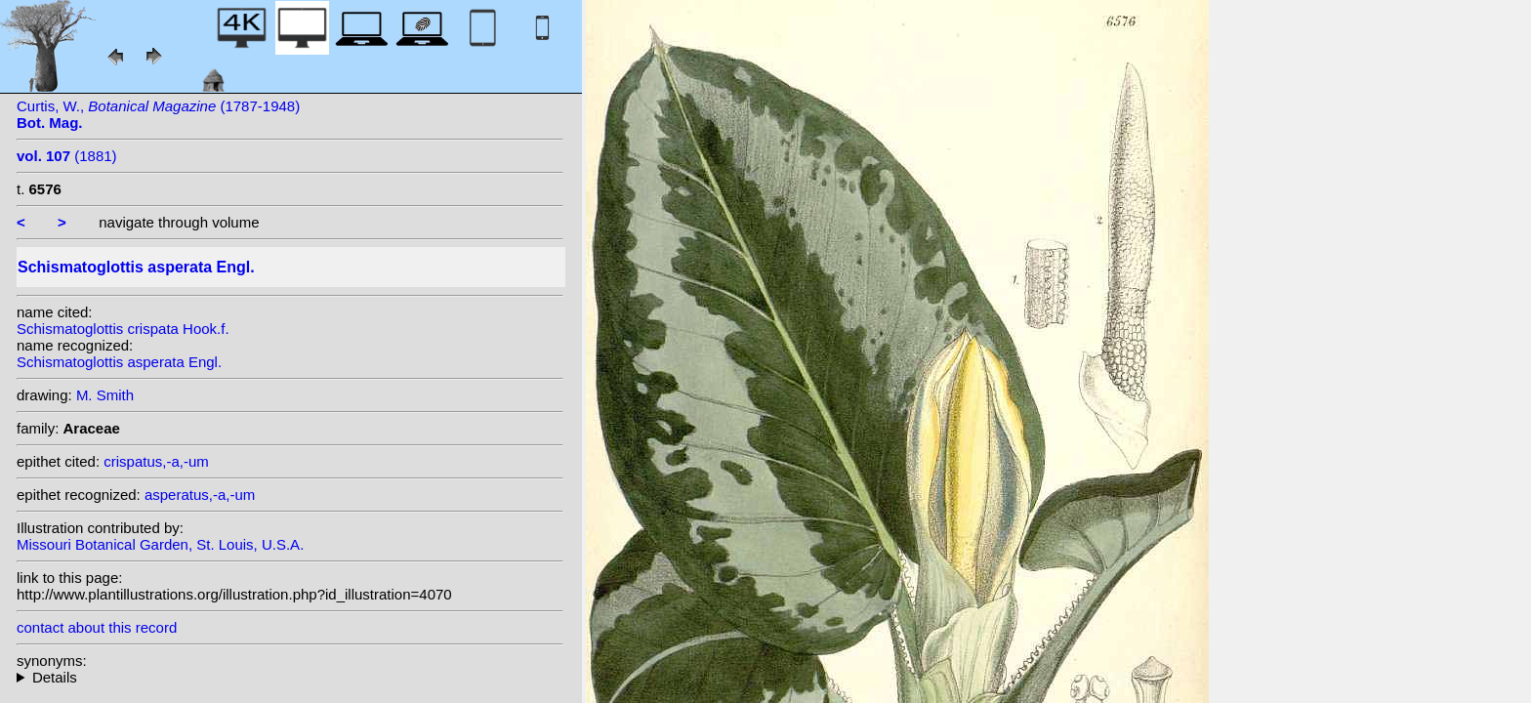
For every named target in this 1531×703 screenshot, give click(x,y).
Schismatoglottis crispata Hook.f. (123, 328)
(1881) (67, 155)
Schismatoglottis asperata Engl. (119, 361)
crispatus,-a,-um (156, 461)
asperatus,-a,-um (200, 494)
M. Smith (105, 395)
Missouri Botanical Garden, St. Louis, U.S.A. (160, 544)
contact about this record (97, 627)
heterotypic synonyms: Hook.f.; (290, 677)
